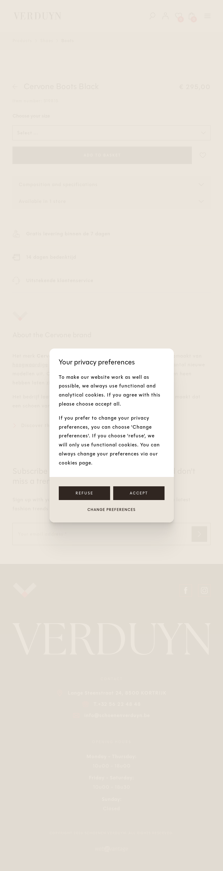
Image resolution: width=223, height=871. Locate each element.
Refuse (84, 493)
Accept (139, 493)
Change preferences (111, 509)
